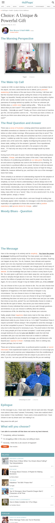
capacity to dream (16, 341)
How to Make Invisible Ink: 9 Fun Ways (23, 502)
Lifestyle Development (17, 517)
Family (48, 6)
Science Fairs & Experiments (19, 499)
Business (21, 6)
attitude (3, 271)
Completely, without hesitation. (14, 435)
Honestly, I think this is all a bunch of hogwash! (19, 443)
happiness (19, 315)
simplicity (34, 253)
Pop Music (13, 469)
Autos (8, 6)
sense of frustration (17, 128)
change (11, 157)
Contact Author (14, 32)
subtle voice (17, 105)
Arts (2, 6)
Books (15, 6)
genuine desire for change (22, 206)
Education (30, 6)
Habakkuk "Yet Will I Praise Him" (21, 482)
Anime (11, 489)
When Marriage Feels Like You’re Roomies (24, 520)
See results (13, 446)
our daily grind (37, 160)
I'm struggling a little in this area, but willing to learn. (21, 439)
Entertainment (40, 6)
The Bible (12, 480)
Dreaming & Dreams (16, 458)
